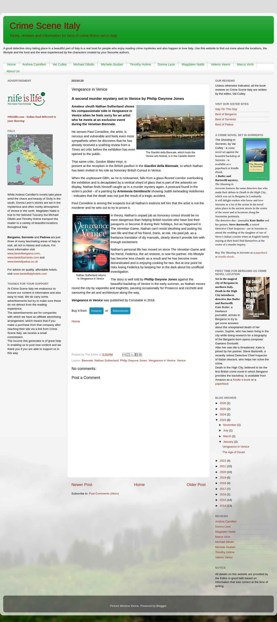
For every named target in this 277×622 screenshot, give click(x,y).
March (227, 436)
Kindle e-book (242, 379)
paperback (261, 252)
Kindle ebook (226, 256)
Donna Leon (166, 64)
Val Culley (60, 64)
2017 (223, 488)
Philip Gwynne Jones (133, 360)
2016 (223, 494)
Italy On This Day (226, 109)
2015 (223, 500)
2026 (223, 403)
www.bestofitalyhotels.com (30, 273)
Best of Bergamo (226, 114)
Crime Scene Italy (45, 26)
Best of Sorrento (225, 119)
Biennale (87, 360)
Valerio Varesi (220, 64)
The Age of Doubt (233, 452)
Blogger (161, 606)
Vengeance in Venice (162, 360)
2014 (223, 505)
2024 (223, 414)
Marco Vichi (245, 64)
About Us (13, 71)
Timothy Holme (140, 64)
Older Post (196, 484)
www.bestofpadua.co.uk (22, 261)
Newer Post (81, 484)
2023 (223, 420)
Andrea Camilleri (34, 64)
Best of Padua (224, 124)
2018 (223, 483)
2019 (223, 477)
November (230, 424)
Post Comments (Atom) (104, 493)
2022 (223, 460)
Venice (181, 360)
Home (11, 64)
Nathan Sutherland (106, 360)
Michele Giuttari (112, 64)
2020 (223, 472)
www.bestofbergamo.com (23, 253)
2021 (223, 466)
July (226, 430)
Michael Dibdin (83, 64)
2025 (223, 408)
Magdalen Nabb (193, 64)
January (228, 441)
